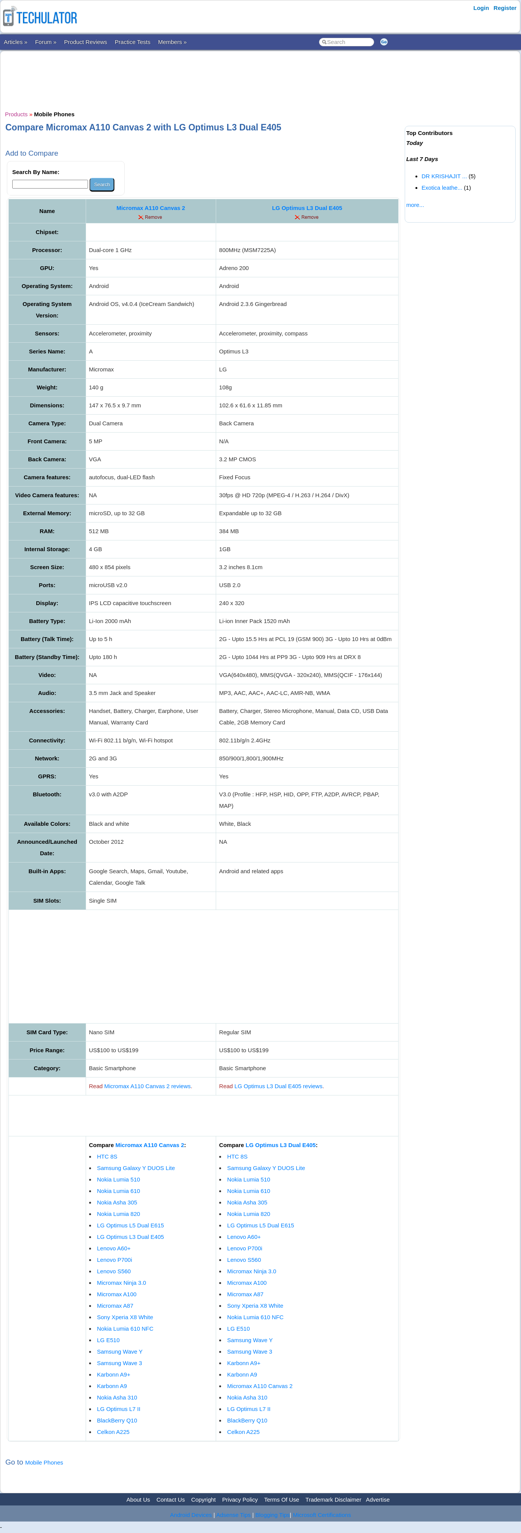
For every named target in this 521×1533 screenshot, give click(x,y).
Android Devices (191, 1515)
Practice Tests (132, 42)
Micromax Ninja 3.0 (121, 1282)
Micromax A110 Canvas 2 (150, 208)
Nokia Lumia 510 (118, 1179)
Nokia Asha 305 (117, 1202)
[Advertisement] (203, 80)
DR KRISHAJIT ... (444, 176)
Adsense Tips (233, 1515)
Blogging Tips (273, 1515)
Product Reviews (85, 42)
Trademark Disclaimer (333, 1499)
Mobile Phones (44, 1462)
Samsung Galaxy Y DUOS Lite (136, 1168)
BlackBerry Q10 (117, 1420)
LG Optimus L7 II (118, 1409)
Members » (172, 42)
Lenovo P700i (114, 1259)
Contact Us (170, 1499)
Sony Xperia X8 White (125, 1317)
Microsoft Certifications (322, 1515)
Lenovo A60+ (114, 1248)
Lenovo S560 (114, 1271)
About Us (138, 1499)
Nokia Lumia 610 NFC (125, 1328)
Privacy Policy (240, 1499)
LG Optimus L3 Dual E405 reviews (278, 1086)
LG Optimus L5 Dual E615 (130, 1225)
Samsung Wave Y (120, 1351)
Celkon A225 (113, 1432)
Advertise (378, 1499)
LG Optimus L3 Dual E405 (307, 208)
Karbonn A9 (112, 1386)
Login (481, 8)
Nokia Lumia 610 (118, 1191)
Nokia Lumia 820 (118, 1214)
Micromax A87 (115, 1305)
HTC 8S (107, 1156)
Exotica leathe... (442, 187)
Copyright (203, 1499)
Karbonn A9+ (113, 1374)
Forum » (46, 42)
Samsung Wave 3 (119, 1363)
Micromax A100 (117, 1294)
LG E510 (108, 1340)
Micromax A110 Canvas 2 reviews (147, 1086)
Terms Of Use (281, 1499)
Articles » (16, 42)
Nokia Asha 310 (117, 1397)
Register (504, 8)
